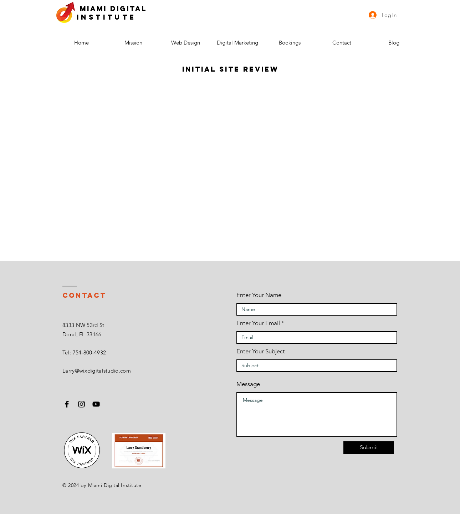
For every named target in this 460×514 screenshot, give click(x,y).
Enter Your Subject (260, 351)
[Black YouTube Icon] (96, 404)
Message (248, 384)
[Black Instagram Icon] (81, 404)
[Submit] (368, 447)
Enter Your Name (258, 295)
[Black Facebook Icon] (66, 404)
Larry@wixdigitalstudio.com (96, 370)
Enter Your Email (258, 323)
